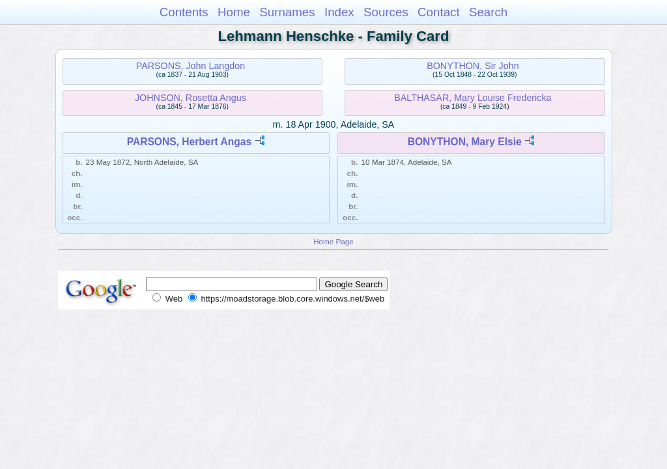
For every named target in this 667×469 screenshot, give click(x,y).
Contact (439, 12)
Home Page (333, 241)
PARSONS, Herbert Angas (189, 141)
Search (488, 12)
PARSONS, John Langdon (190, 66)
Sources (385, 12)
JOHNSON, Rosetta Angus (190, 97)
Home (234, 12)
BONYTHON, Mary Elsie (465, 141)
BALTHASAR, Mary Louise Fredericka (472, 97)
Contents (184, 12)
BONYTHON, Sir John (472, 66)
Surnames (287, 12)
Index (339, 12)
